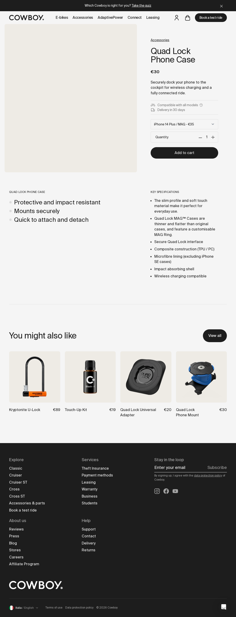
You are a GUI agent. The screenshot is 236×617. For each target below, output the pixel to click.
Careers (16, 557)
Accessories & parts (27, 503)
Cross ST (17, 496)
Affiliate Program (24, 564)
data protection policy (208, 475)
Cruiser (15, 475)
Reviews (16, 529)
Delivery (88, 543)
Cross (14, 489)
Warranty (89, 489)
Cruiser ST (18, 482)
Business (89, 496)
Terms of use (54, 607)
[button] (223, 606)
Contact (89, 536)
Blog (13, 543)
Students (89, 503)
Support (89, 529)
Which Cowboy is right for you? (118, 5)
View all (214, 335)
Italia (23, 608)
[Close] (221, 5)
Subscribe (217, 467)
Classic (15, 468)
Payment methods (97, 475)
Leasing (89, 482)
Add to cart (184, 152)
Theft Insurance (95, 468)
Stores (15, 550)
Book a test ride (210, 18)
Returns (88, 550)
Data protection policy (79, 607)
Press (14, 536)
